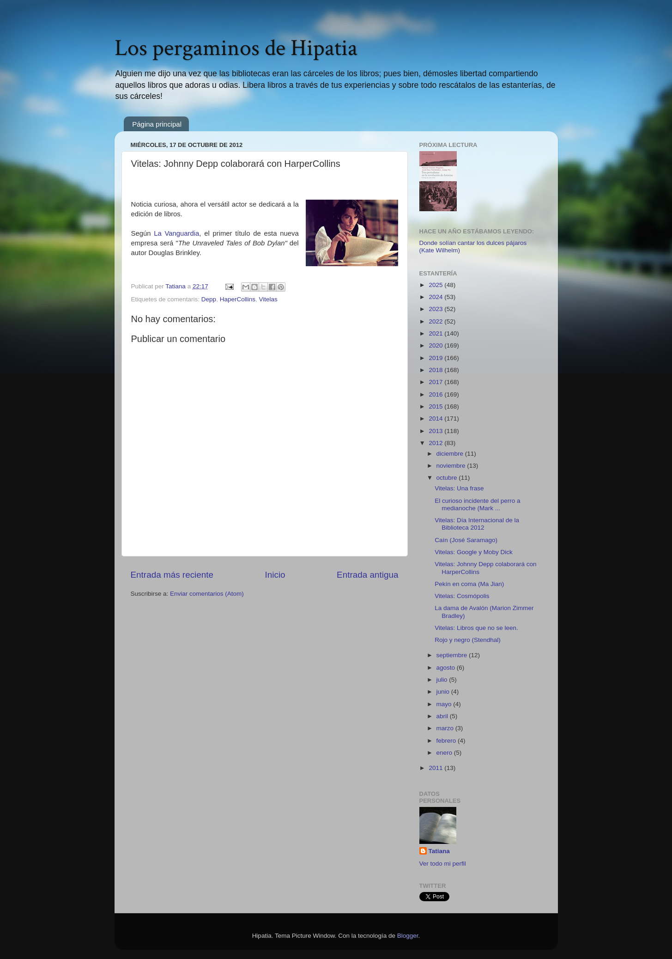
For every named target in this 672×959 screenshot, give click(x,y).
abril (443, 716)
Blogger (407, 935)
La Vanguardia (176, 233)
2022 (436, 321)
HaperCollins (237, 299)
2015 (436, 406)
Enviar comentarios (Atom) (207, 593)
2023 (436, 308)
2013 (436, 431)
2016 (436, 394)
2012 (436, 443)
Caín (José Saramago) (466, 540)
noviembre (451, 465)
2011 (436, 767)
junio (443, 691)
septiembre (452, 655)
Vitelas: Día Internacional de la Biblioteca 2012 (477, 524)
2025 (436, 284)
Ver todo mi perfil (442, 863)
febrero (447, 740)
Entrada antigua (367, 575)
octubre (447, 477)
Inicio (275, 575)
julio (442, 679)
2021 (436, 333)
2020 (436, 345)
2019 (436, 357)
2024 (436, 296)
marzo (445, 728)
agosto (446, 667)
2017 (436, 382)
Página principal (157, 124)
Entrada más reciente (172, 575)
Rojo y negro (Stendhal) (468, 639)
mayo (445, 704)
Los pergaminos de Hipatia (236, 48)
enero (445, 752)
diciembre (450, 453)
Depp (208, 299)
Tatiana (439, 851)
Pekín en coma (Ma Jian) (469, 583)
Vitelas (268, 299)
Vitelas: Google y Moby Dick (474, 552)
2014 (436, 418)
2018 (436, 369)
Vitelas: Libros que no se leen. (476, 627)
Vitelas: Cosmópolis (462, 596)
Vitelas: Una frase (459, 488)
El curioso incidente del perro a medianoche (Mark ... (477, 504)
